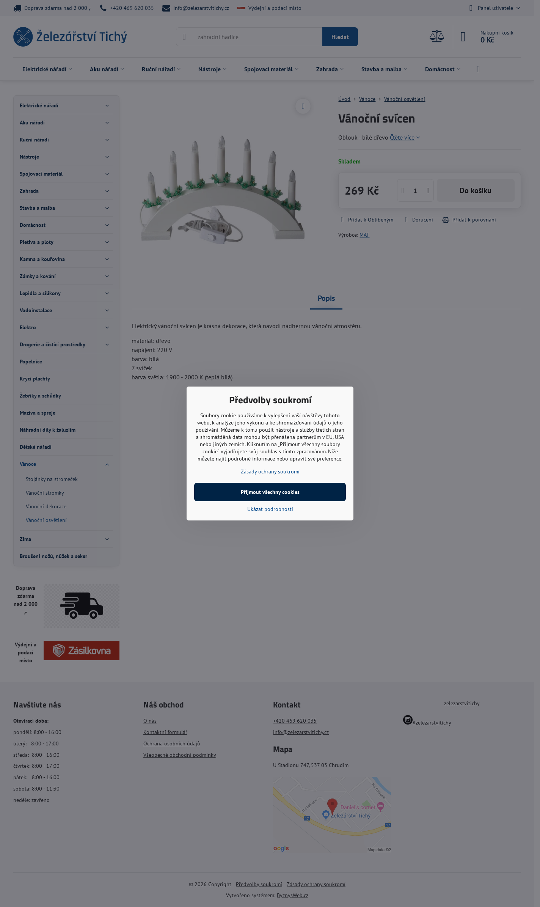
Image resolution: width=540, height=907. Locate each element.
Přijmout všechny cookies (270, 492)
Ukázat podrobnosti (270, 509)
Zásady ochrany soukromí (270, 471)
